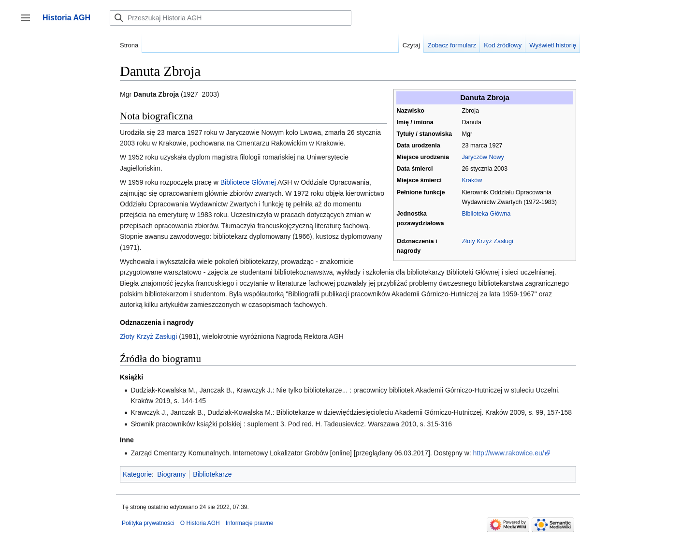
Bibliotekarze (212, 474)
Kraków (472, 180)
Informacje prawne (250, 523)
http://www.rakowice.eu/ (508, 453)
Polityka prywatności (148, 523)
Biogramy (171, 474)
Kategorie (137, 474)
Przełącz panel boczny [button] (29, 22)
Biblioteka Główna (486, 213)
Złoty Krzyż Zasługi (487, 241)
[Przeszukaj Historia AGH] (230, 18)
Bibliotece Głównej (248, 182)
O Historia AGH (200, 523)
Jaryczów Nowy (483, 157)
